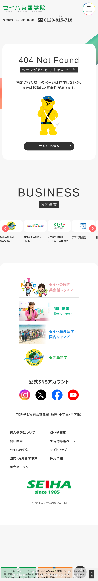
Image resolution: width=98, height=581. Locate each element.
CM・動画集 (58, 488)
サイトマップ (58, 505)
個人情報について (22, 488)
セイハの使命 (19, 505)
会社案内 (16, 497)
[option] (36, 235)
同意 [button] (92, 574)
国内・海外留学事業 (24, 514)
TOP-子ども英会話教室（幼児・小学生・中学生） (49, 470)
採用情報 (56, 514)
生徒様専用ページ (63, 497)
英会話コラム (19, 522)
